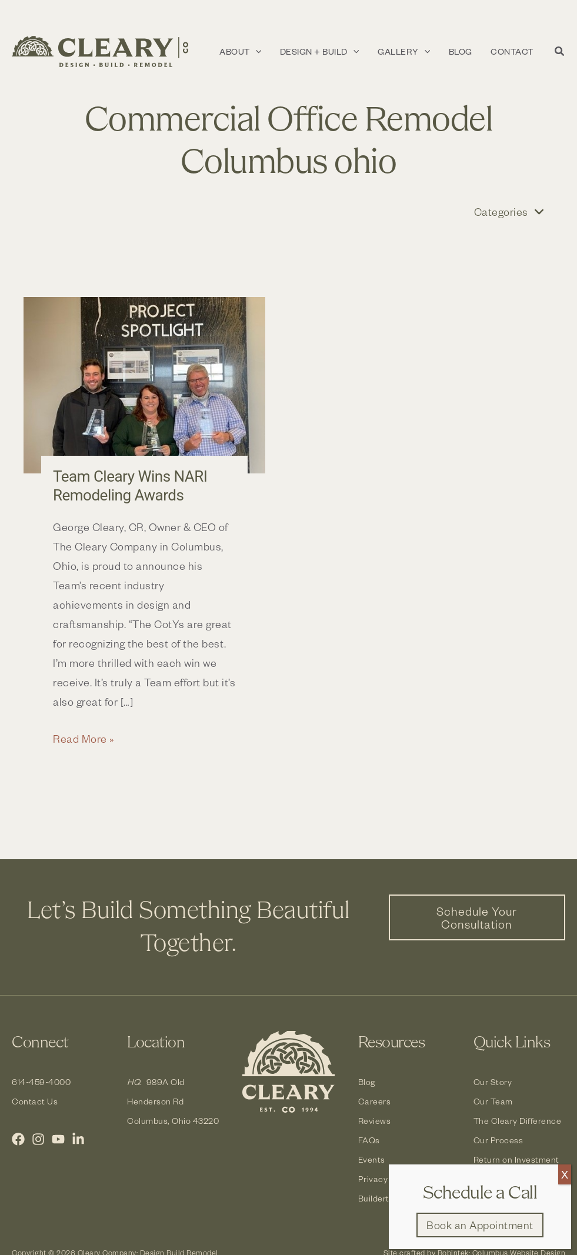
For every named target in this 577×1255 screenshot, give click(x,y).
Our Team (493, 1101)
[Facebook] (18, 1139)
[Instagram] (38, 1139)
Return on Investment (516, 1159)
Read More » (84, 738)
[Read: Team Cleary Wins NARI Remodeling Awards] (144, 385)
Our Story (492, 1081)
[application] (286, 51)
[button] (271, 51)
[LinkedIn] (78, 1139)
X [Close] (564, 1174)
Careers (374, 1101)
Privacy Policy (386, 1178)
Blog (367, 1081)
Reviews (374, 1120)
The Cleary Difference (517, 1120)
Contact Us (35, 1101)
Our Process (498, 1140)
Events (371, 1159)
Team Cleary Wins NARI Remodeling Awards (130, 486)
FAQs (369, 1140)
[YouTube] (58, 1139)
